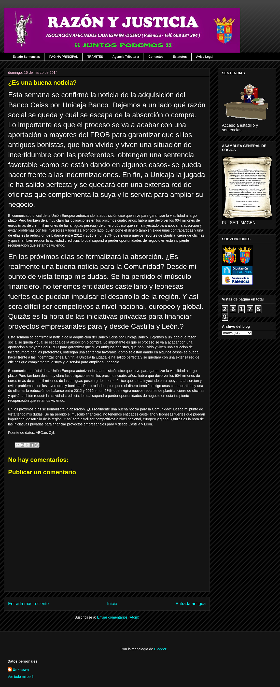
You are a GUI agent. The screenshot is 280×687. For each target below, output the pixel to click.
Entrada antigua (191, 603)
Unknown (21, 670)
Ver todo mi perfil (21, 677)
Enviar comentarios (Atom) (118, 617)
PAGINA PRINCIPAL (63, 57)
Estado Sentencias (26, 57)
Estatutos (180, 57)
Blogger (160, 649)
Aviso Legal (204, 57)
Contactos (155, 57)
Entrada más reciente (28, 603)
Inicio (112, 603)
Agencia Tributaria (126, 57)
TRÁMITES (95, 57)
